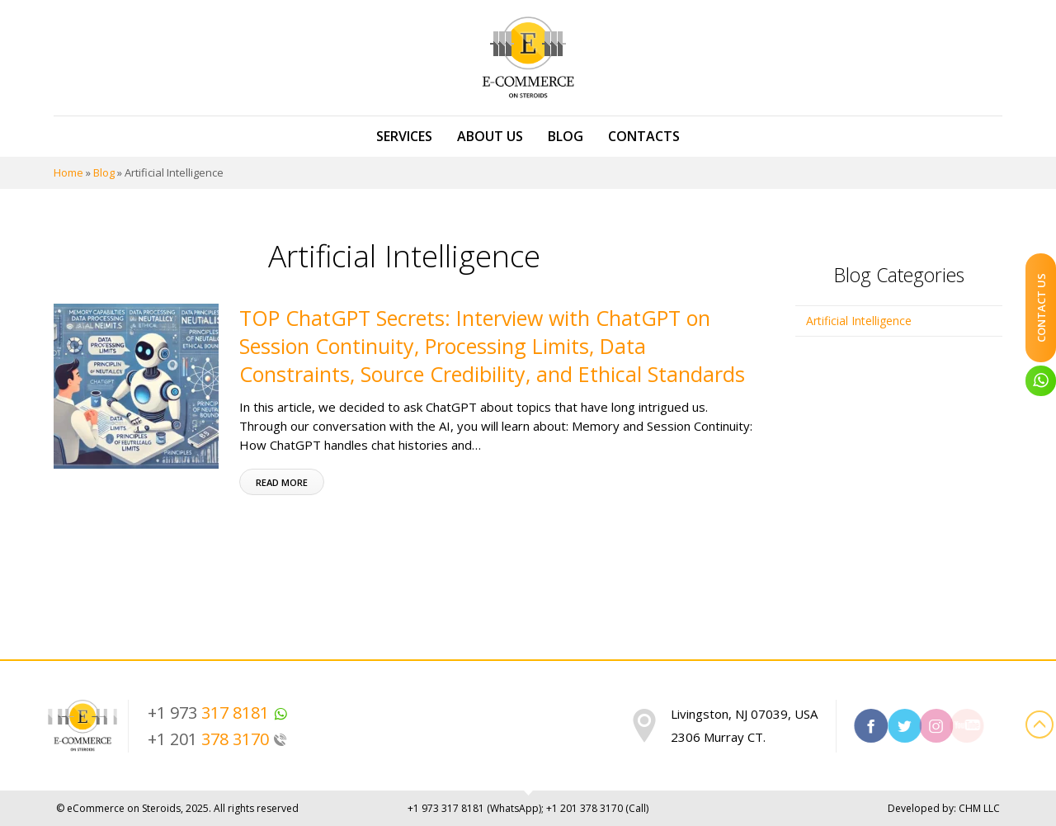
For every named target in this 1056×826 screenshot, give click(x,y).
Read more (282, 482)
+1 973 (218, 712)
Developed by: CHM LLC (944, 808)
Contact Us (1041, 307)
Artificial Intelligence (859, 320)
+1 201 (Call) (597, 808)
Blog (565, 136)
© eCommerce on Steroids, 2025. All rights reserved (177, 808)
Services (404, 136)
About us (490, 136)
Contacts (644, 136)
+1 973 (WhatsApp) (474, 808)
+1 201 (217, 739)
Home (68, 172)
